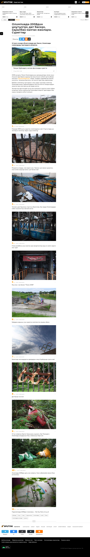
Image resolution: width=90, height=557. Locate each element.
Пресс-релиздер (38, 540)
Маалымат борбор (77, 526)
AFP (17, 126)
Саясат (33, 526)
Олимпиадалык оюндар (17, 518)
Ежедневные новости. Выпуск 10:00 (79, 14)
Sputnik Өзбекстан (24, 78)
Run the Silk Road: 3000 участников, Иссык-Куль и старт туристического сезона (27, 14)
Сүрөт (23, 515)
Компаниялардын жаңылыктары (52, 540)
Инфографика (62, 526)
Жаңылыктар (29, 515)
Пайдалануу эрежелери (17, 540)
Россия (43, 526)
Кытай (42, 515)
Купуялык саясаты (65, 540)
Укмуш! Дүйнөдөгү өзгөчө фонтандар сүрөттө (31, 68)
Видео (69, 526)
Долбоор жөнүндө (6, 540)
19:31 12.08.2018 (15, 35)
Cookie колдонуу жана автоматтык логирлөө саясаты (14, 542)
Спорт (19, 515)
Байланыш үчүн (29, 540)
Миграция (49, 526)
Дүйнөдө (14, 515)
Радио (38, 526)
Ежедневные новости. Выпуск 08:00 (10, 14)
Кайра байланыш (33, 542)
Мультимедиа (36, 515)
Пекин (46, 515)
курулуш (25, 518)
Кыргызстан (26, 526)
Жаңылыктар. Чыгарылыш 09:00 (43, 14)
